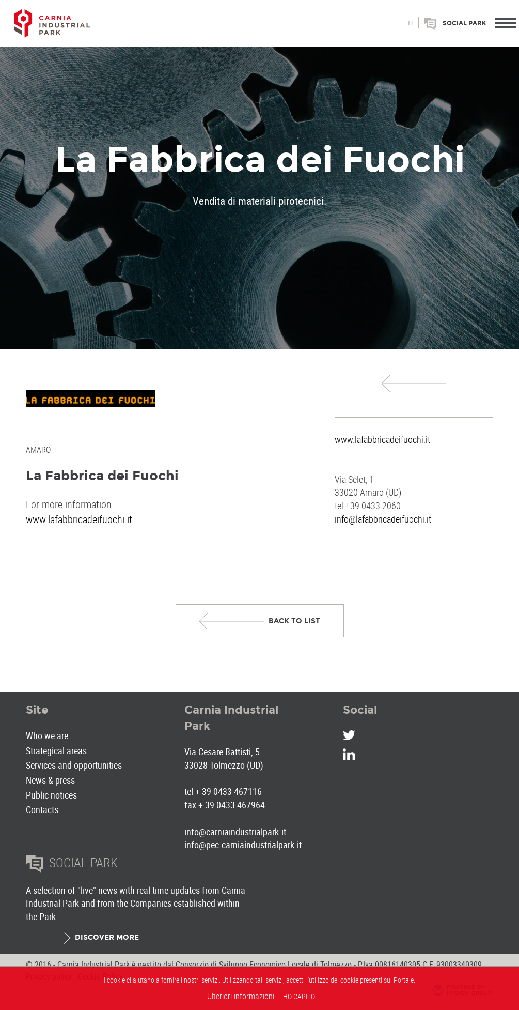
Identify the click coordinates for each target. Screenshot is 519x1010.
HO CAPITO (299, 996)
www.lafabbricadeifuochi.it (382, 439)
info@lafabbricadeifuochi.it (383, 519)
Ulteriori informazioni (240, 996)
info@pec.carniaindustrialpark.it (243, 844)
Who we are (47, 735)
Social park (464, 23)
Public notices (51, 795)
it (411, 23)
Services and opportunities (74, 765)
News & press (50, 780)
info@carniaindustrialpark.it (235, 831)
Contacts (42, 809)
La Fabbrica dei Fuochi (102, 475)
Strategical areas (56, 750)
